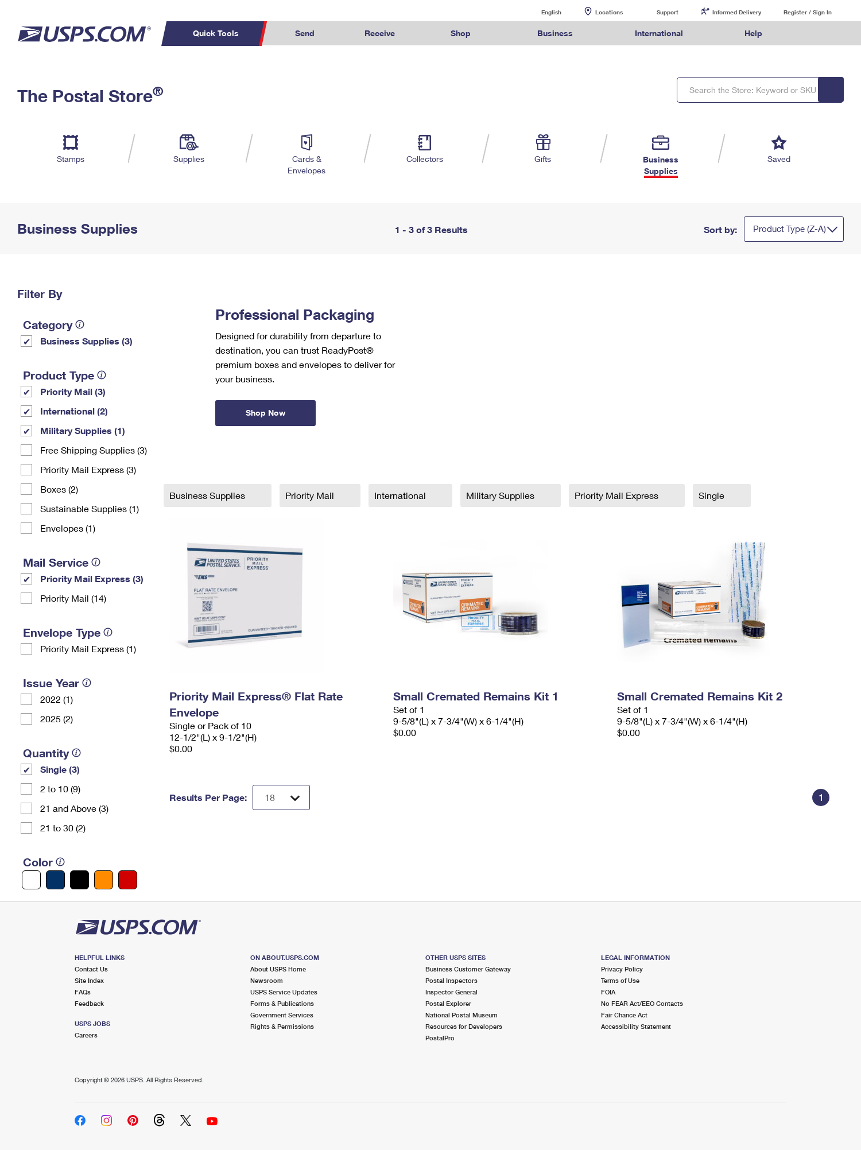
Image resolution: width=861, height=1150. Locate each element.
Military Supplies (501, 495)
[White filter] (31, 879)
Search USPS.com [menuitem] (809, 33)
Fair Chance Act (624, 1015)
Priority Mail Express (618, 495)
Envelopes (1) (67, 527)
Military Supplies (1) (82, 430)
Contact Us (91, 969)
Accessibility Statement (636, 1026)
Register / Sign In (808, 12)
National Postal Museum (461, 1015)
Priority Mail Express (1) (88, 648)
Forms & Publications (282, 1003)
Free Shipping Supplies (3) (93, 449)
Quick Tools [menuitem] (216, 33)
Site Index (89, 980)
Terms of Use (620, 980)
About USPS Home (278, 969)
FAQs (83, 992)
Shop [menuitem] (461, 33)
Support (667, 12)
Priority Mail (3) (73, 391)
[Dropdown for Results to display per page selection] (281, 797)
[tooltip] (79, 324)
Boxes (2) (59, 488)
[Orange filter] (103, 879)
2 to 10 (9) (60, 788)
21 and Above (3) (74, 808)
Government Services (281, 1015)
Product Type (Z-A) (789, 228)
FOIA (608, 992)
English (539, 11)
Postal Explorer (448, 1003)
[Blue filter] (55, 879)
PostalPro (440, 1037)
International (401, 495)
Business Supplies (208, 495)
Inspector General (451, 992)
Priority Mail (310, 495)
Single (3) (60, 769)
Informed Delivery (736, 12)
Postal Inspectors (451, 980)
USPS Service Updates (283, 992)
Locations (609, 12)
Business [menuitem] (555, 33)
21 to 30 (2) (63, 827)
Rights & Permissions (282, 1026)
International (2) (74, 410)
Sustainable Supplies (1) (89, 508)
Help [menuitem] (753, 33)
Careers (86, 1035)
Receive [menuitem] (379, 33)
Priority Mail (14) (73, 598)
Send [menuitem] (305, 33)
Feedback (89, 1003)
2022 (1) (56, 699)
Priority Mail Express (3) (88, 469)
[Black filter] (79, 879)
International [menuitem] (659, 33)
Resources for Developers (463, 1026)
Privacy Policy (622, 969)
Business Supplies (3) (86, 340)
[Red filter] (127, 879)
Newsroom (266, 980)
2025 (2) (56, 718)
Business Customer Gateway (468, 969)
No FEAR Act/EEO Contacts (642, 1003)
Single (713, 495)
